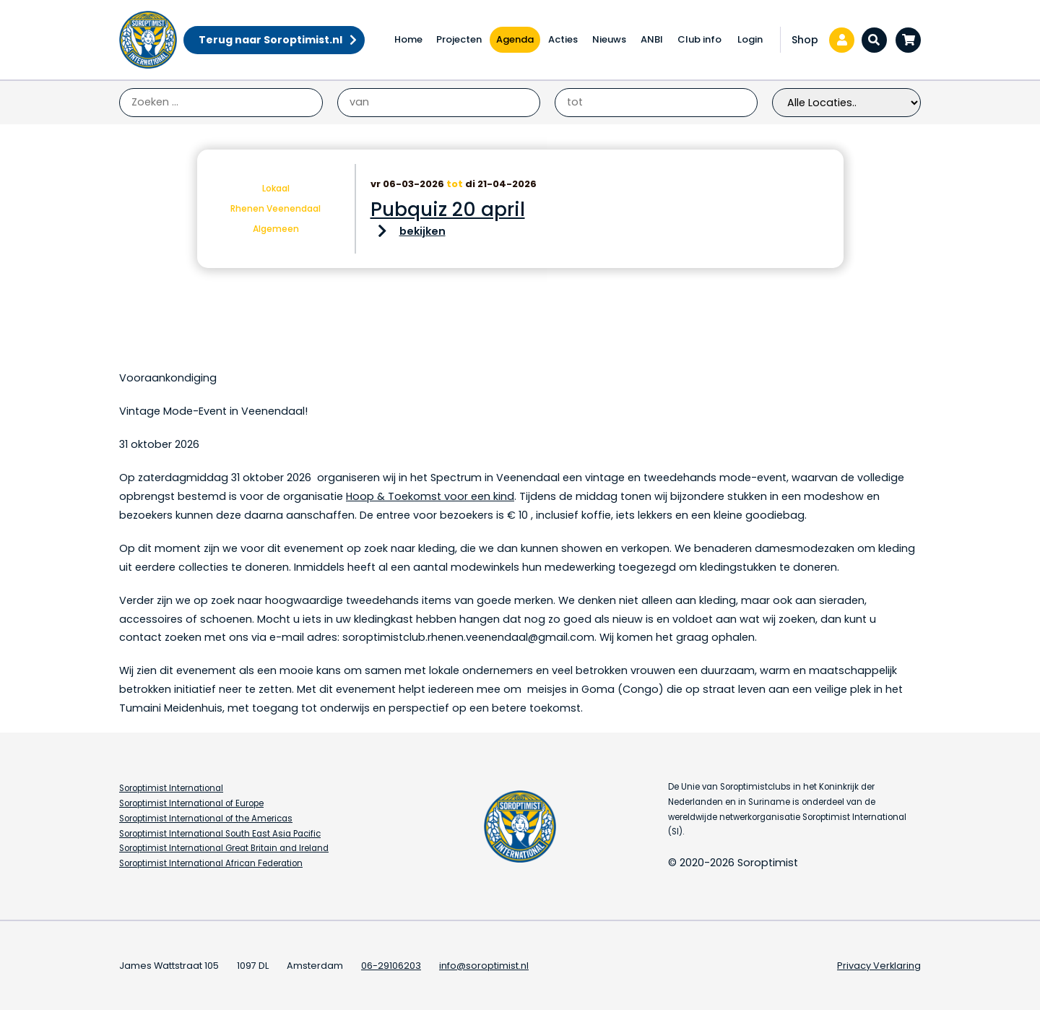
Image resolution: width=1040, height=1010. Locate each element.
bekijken (422, 231)
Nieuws (609, 39)
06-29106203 (391, 965)
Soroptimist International (171, 788)
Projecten (459, 39)
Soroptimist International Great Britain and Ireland (224, 848)
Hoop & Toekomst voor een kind (430, 496)
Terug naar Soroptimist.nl (270, 40)
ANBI (652, 39)
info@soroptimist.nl (484, 965)
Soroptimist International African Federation (211, 863)
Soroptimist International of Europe (191, 803)
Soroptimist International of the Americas (205, 818)
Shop (805, 40)
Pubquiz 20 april (447, 210)
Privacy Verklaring (879, 965)
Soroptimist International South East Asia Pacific (220, 833)
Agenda (515, 39)
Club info (699, 39)
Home (408, 39)
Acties (563, 39)
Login (750, 39)
